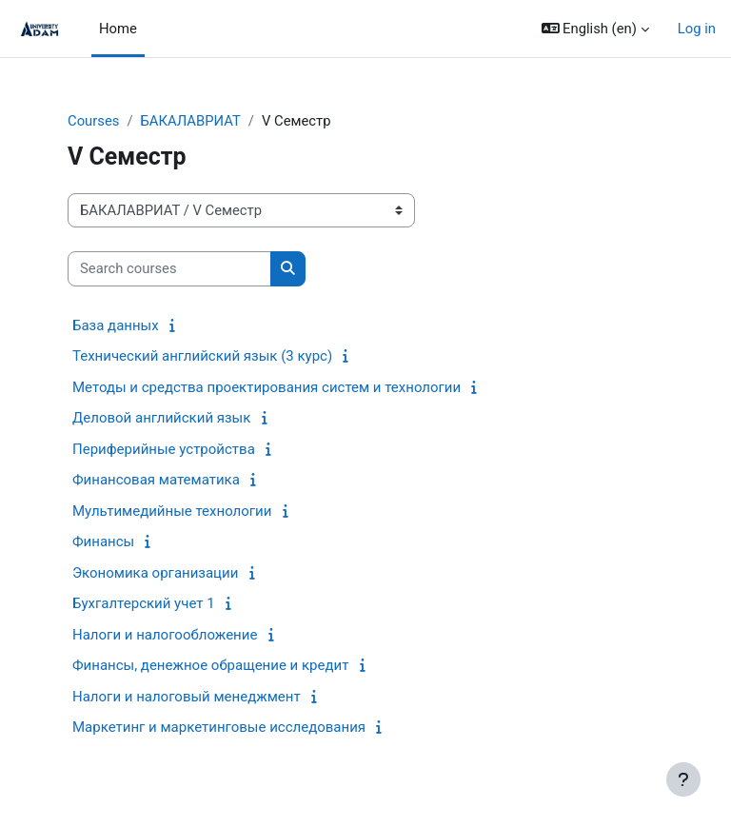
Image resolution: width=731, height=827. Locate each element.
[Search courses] (169, 268)
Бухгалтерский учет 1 (143, 603)
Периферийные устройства (163, 449)
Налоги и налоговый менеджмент (186, 696)
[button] (595, 28)
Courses (93, 120)
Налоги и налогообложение (164, 634)
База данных (115, 325)
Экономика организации (155, 572)
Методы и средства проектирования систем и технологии (266, 387)
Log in (697, 28)
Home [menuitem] (118, 28)
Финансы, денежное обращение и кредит (210, 665)
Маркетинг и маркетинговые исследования (219, 727)
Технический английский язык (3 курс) (202, 355)
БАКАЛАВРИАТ (190, 120)
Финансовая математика (156, 479)
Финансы (103, 541)
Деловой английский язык (161, 417)
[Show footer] (683, 779)
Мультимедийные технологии (171, 511)
